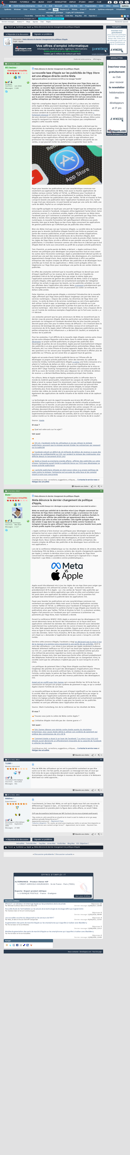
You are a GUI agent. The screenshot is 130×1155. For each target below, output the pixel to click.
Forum (10, 27)
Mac (55, 9)
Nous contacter (73, 952)
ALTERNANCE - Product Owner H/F (31, 882)
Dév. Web (73, 6)
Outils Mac (69, 16)
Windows (17, 9)
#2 (101, 491)
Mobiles (116, 6)
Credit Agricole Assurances (34, 884)
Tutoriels (24, 2)
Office (108, 6)
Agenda (35, 22)
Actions (19, 22)
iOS (85, 16)
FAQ (33, 2)
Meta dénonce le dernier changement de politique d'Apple (45, 39)
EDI (81, 6)
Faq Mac (50, 16)
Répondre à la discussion (17, 34)
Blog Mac (78, 16)
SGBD (101, 6)
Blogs (41, 2)
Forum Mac (29, 16)
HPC (49, 9)
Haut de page (97, 952)
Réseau (74, 9)
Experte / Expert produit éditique (31, 891)
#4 (101, 795)
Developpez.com (85, 952)
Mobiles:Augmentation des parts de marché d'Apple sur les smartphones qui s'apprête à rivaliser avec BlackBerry (49, 932)
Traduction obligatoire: (39, 823)
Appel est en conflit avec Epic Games (48, 682)
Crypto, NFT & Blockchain (75, 13)
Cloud (40, 6)
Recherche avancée (121, 22)
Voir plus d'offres (83, 896)
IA (45, 6)
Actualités (20, 844)
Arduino (33, 9)
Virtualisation (121, 9)
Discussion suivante (64, 854)
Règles (48, 22)
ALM (50, 6)
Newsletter (60, 2)
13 (95, 486)
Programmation (90, 6)
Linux (25, 9)
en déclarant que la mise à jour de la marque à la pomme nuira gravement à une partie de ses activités (67, 643)
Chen (61, 821)
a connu (76, 362)
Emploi (72, 2)
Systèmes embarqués (106, 9)
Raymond (55, 821)
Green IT (83, 9)
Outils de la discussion (82, 59)
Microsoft (58, 6)
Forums (13, 2)
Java (66, 6)
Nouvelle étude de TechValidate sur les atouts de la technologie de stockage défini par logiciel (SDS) (44, 909)
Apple (29, 27)
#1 (101, 63)
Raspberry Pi (64, 9)
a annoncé (79, 285)
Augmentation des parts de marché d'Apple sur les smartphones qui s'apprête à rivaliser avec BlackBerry (46, 923)
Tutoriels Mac (40, 16)
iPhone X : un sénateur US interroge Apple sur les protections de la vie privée (35, 904)
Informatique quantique (54, 13)
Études (81, 2)
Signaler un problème (43, 34)
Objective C (93, 16)
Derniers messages (8, 22)
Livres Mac (59, 16)
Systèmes (125, 6)
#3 (101, 759)
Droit (91, 2)
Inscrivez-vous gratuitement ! (51, 18)
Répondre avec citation (80, 486)
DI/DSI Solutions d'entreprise (24, 6)
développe (36, 342)
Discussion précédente (44, 854)
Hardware (42, 9)
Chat (49, 2)
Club (98, 2)
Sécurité (92, 9)
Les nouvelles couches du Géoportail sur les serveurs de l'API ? (29, 918)
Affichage (96, 59)
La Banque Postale (28, 893)
